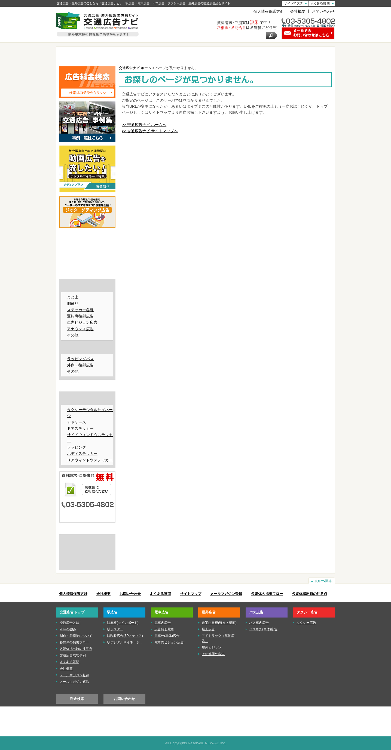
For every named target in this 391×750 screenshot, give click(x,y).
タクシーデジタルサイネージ (90, 413)
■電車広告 (87, 257)
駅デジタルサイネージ (123, 642)
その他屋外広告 (213, 654)
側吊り (72, 303)
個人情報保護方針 (268, 11)
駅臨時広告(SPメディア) (125, 636)
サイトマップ (190, 594)
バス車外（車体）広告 (88, 348)
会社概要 (298, 11)
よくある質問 (160, 594)
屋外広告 (218, 55)
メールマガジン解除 (74, 682)
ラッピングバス (80, 359)
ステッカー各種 (80, 310)
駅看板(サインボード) (123, 623)
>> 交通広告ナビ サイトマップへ (150, 131)
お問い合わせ (323, 11)
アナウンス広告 (80, 329)
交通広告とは (87, 540)
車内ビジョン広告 (82, 322)
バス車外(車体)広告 (263, 629)
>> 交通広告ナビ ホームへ (144, 124)
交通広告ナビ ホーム (135, 68)
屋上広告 (208, 629)
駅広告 (127, 55)
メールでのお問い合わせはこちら (87, 515)
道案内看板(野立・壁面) (219, 623)
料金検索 (77, 699)
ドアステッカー (80, 428)
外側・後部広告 (80, 365)
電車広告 (172, 55)
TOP (81, 55)
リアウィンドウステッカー (90, 460)
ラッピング (76, 447)
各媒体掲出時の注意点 (309, 594)
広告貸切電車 (164, 629)
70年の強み (68, 629)
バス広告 (263, 55)
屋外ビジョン (211, 647)
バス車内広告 (88, 286)
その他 (72, 335)
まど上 (72, 297)
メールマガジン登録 (226, 594)
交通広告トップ (72, 612)
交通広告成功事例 (73, 655)
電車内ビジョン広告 (169, 642)
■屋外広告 (87, 265)
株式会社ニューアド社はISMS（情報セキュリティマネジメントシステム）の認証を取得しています (87, 561)
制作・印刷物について (87, 549)
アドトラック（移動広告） (218, 638)
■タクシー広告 (87, 386)
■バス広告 (87, 273)
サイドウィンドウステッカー (90, 438)
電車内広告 (162, 623)
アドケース (76, 422)
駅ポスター (115, 629)
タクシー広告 (309, 55)
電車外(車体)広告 (166, 636)
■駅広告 (87, 248)
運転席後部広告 (80, 316)
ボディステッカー (82, 453)
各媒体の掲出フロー (267, 594)
